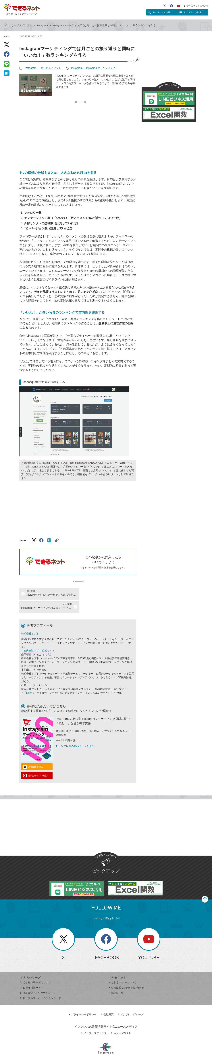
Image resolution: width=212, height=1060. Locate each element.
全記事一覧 (116, 979)
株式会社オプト (30, 620)
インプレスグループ (130, 1001)
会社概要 (107, 1001)
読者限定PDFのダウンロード (38, 979)
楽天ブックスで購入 (38, 762)
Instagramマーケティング (100, 68)
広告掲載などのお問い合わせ (126, 974)
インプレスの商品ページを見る (75, 733)
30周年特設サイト (31, 974)
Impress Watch (121, 1020)
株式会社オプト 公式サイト (39, 637)
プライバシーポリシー (83, 1001)
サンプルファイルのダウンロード (40, 985)
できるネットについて (196, 6)
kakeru (30, 679)
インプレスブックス (94, 1020)
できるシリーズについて (35, 969)
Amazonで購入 (35, 753)
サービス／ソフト (21, 25)
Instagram (42, 25)
